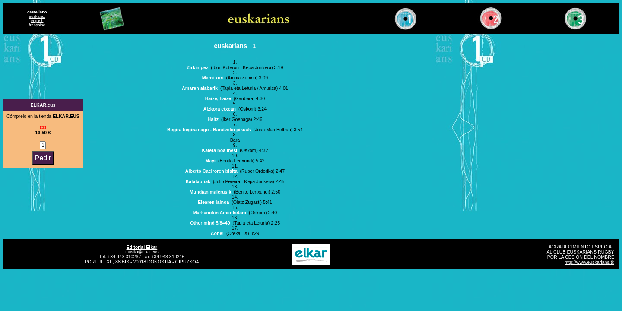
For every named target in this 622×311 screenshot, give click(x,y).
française (37, 25)
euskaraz (37, 16)
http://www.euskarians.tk (589, 262)
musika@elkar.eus (141, 252)
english (37, 21)
